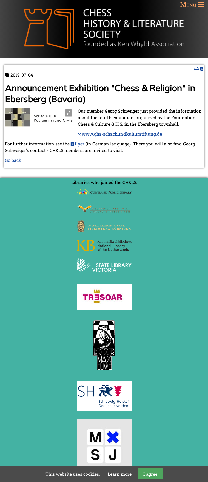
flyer (79, 144)
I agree (150, 474)
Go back (13, 160)
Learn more (120, 474)
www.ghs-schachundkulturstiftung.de (122, 134)
